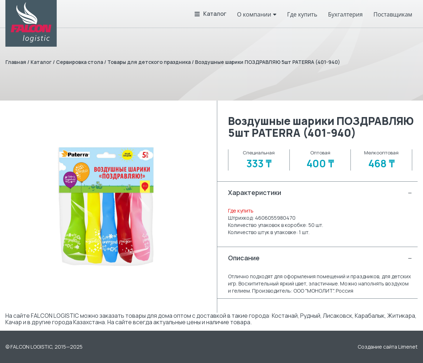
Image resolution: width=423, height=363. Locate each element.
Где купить (241, 210)
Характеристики (320, 192)
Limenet (408, 346)
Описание (320, 258)
